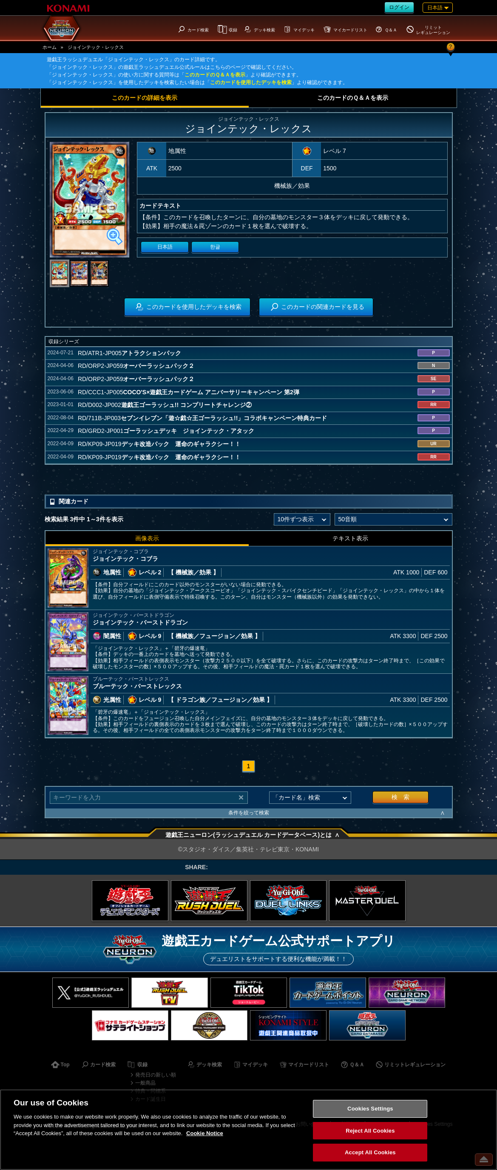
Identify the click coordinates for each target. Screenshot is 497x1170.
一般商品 (145, 1083)
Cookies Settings (370, 1108)
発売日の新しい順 (155, 1075)
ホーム (50, 47)
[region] (248, 1129)
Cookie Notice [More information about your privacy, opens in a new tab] (204, 1133)
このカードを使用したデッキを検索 (251, 82)
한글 (215, 247)
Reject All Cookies (370, 1131)
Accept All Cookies (370, 1152)
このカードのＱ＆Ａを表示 (215, 75)
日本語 (165, 247)
